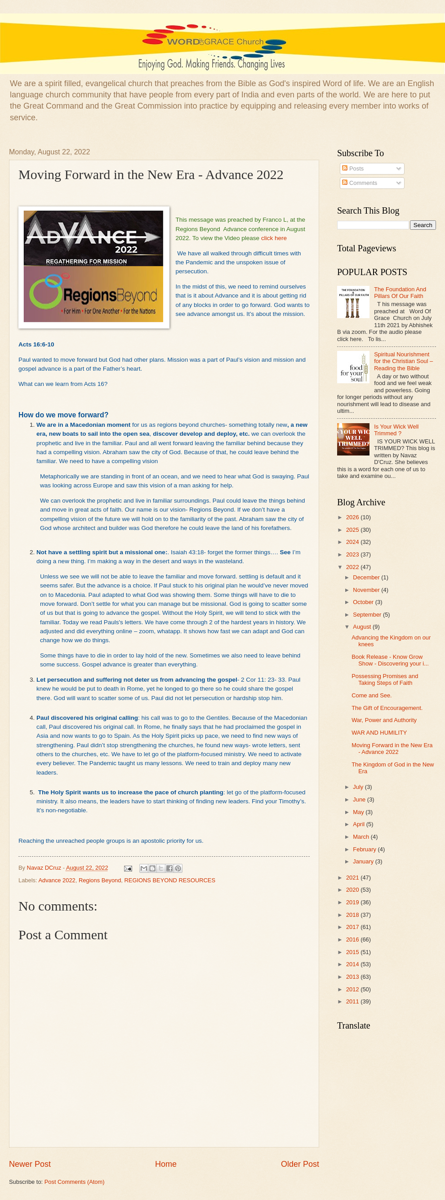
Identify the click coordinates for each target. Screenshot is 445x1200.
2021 (353, 877)
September (368, 614)
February (365, 849)
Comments (359, 183)
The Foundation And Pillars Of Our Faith (400, 292)
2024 (353, 542)
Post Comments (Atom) (74, 1181)
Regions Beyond (100, 880)
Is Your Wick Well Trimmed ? (396, 430)
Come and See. (372, 695)
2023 (353, 554)
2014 (353, 964)
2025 (353, 529)
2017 (353, 927)
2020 (353, 889)
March (361, 836)
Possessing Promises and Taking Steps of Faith (385, 679)
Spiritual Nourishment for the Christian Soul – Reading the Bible (403, 361)
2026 (353, 517)
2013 (353, 976)
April (359, 824)
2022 (353, 567)
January (364, 861)
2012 (353, 989)
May (359, 812)
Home (166, 1164)
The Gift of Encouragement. (387, 708)
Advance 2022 (56, 880)
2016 (353, 939)
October (364, 602)
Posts (353, 168)
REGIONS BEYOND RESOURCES (170, 880)
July (359, 787)
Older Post (300, 1164)
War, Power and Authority (384, 720)
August (363, 626)
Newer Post (30, 1164)
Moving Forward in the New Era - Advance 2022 (392, 748)
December (367, 577)
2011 (353, 1001)
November (367, 590)
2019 (353, 902)
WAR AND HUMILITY (379, 732)
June (360, 799)
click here (274, 238)
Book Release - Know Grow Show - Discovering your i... (390, 660)
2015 (353, 952)
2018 (353, 914)
